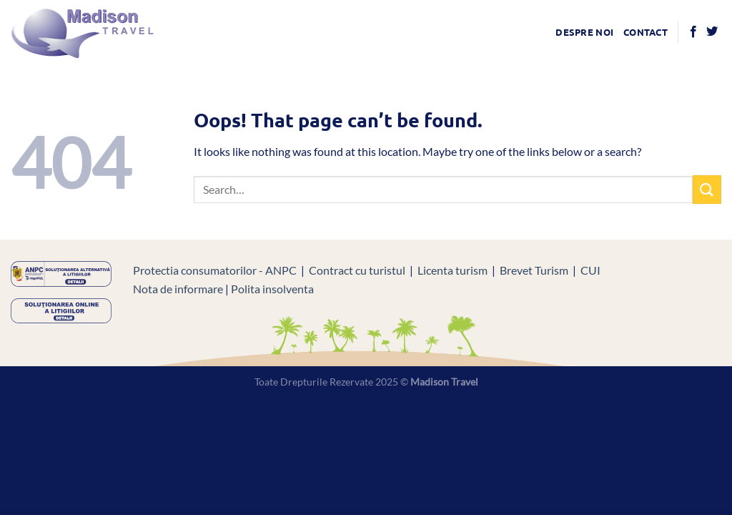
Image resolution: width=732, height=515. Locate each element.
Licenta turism (452, 270)
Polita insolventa (272, 288)
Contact (645, 32)
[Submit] (707, 189)
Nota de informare (178, 288)
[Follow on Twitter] (712, 32)
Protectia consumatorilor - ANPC (215, 270)
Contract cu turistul (357, 270)
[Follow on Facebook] (693, 32)
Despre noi (584, 32)
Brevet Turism (534, 270)
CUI (590, 270)
